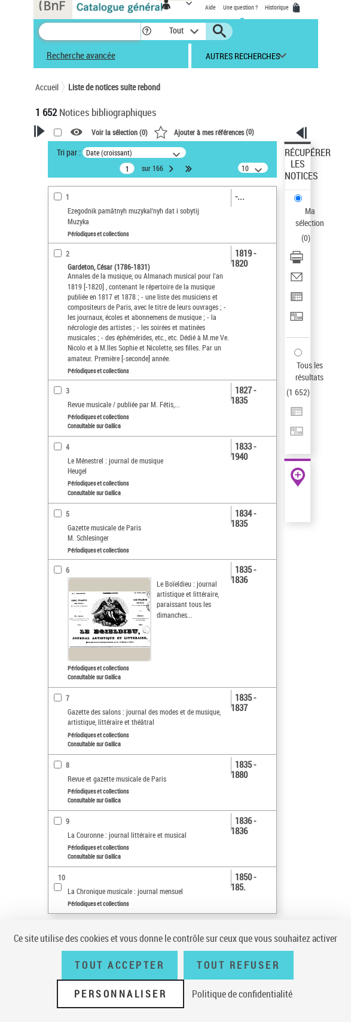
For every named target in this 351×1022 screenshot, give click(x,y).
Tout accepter (119, 965)
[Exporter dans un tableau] (296, 300)
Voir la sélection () (119, 132)
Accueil (47, 87)
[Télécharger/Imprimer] (296, 261)
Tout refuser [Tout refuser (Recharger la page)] (238, 965)
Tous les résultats (309, 371)
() (204, 131)
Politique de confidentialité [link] (242, 993)
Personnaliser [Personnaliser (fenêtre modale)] (120, 993)
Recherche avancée (81, 55)
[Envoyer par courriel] (296, 280)
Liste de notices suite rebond (114, 87)
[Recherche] (90, 31)
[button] (146, 31)
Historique (277, 7)
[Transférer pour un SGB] (296, 320)
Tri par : (69, 152)
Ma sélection (309, 216)
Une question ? (240, 7)
